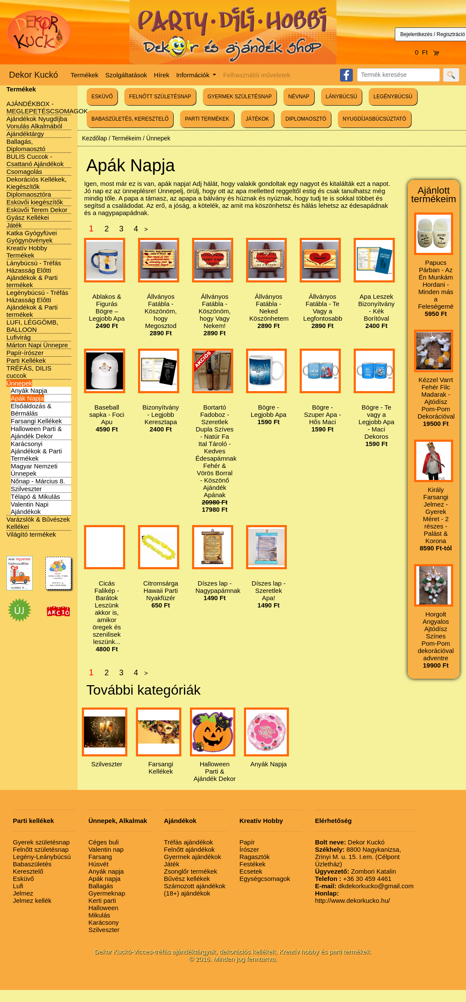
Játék (14, 225)
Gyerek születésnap (41, 842)
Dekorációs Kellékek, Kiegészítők (36, 183)
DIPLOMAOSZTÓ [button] (306, 119)
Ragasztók (254, 856)
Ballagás (100, 886)
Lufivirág (18, 337)
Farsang (100, 856)
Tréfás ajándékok (188, 842)
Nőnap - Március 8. (38, 481)
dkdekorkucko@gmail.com (364, 886)
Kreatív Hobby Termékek (26, 251)
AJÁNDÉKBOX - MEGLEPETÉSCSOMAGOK (47, 107)
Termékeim (126, 138)
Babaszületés (32, 864)
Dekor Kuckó (33, 74)
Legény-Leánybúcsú (42, 856)
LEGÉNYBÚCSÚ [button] (392, 97)
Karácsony (103, 922)
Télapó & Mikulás (35, 496)
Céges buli (103, 842)
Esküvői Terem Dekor (36, 209)
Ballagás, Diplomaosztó (25, 145)
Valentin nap (105, 849)
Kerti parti (102, 900)
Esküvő (23, 878)
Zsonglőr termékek (190, 871)
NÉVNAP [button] (298, 97)
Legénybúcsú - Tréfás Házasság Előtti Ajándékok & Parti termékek (37, 303)
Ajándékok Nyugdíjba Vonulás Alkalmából (36, 122)
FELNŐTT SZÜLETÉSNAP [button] (160, 97)
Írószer (249, 849)
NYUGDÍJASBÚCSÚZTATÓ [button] (374, 119)
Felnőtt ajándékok (189, 849)
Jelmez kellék (32, 900)
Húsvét (98, 864)
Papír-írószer (25, 352)
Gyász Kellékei (27, 217)
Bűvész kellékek (187, 878)
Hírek (161, 75)
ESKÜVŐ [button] (102, 97)
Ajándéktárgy (25, 133)
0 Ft (427, 52)
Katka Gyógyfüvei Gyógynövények (31, 236)
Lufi (18, 886)
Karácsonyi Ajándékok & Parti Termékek (36, 451)
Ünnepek (19, 383)
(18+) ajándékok (187, 893)
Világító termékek (31, 534)
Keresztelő (28, 871)
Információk (193, 75)
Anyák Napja (29, 390)
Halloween (103, 907)
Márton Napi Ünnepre (37, 345)
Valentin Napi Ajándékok (29, 508)
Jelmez (23, 893)
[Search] (398, 75)
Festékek (252, 864)
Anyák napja (106, 871)
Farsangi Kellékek (36, 421)
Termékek (85, 75)
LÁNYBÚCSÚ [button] (341, 97)
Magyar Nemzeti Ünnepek (34, 469)
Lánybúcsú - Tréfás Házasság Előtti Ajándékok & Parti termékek (33, 273)
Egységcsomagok (264, 878)
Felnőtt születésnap (41, 849)
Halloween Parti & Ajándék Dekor (36, 432)
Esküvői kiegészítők (34, 202)
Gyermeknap (106, 893)
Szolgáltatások (126, 75)
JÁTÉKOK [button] (257, 119)
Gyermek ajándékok (192, 856)
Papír (247, 842)
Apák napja (104, 878)
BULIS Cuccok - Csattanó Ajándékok (34, 160)
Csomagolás (24, 171)
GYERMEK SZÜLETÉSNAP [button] (239, 97)
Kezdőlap (94, 138)
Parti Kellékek (26, 360)
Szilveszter (26, 488)
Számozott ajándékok (194, 886)
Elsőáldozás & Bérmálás (31, 409)
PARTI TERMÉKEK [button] (207, 119)
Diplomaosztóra (28, 194)
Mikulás (99, 915)
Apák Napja (27, 398)
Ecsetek (250, 871)
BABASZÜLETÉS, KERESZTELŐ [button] (129, 119)
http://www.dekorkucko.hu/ (352, 897)
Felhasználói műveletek (256, 75)
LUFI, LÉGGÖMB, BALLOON (32, 326)
